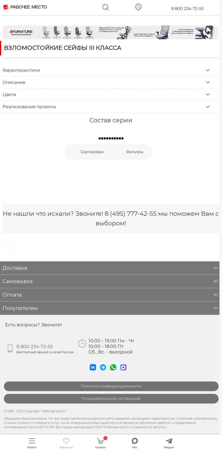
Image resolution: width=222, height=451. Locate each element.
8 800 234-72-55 (187, 8)
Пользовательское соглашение (111, 398)
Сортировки (92, 152)
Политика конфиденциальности (111, 386)
